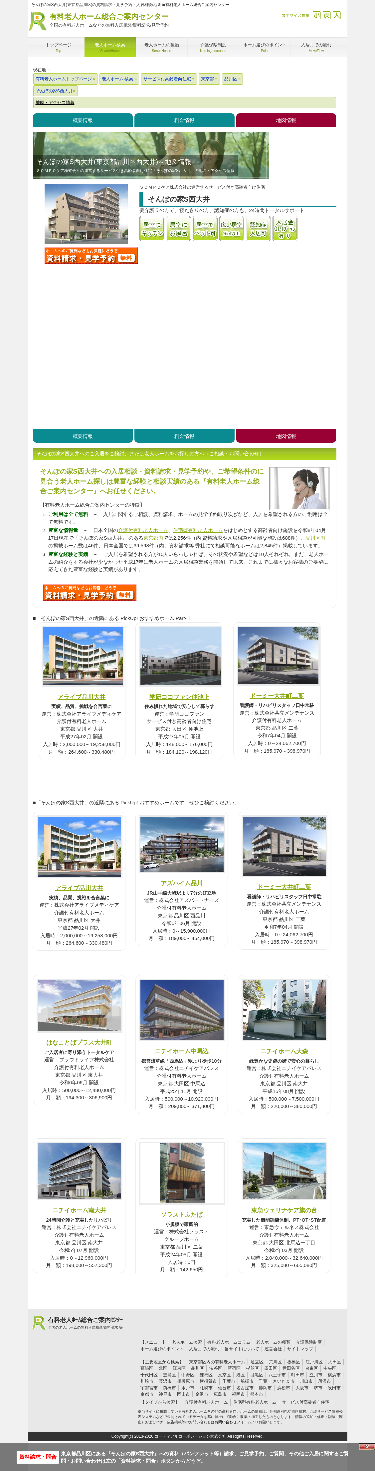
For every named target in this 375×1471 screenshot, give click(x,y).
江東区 (179, 1368)
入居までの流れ (204, 1348)
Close (367, 1446)
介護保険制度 (309, 1342)
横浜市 (334, 1374)
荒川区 (275, 1361)
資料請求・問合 (38, 1457)
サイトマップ (300, 1348)
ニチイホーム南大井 (79, 1210)
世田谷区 (291, 1368)
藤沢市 (165, 1381)
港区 (240, 1374)
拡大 (336, 15)
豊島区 (169, 1374)
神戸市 (165, 1394)
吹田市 (334, 1387)
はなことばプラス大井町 (79, 1042)
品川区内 (315, 538)
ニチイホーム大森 (284, 1051)
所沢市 (324, 1381)
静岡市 (265, 1387)
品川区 (197, 1368)
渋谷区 (215, 1368)
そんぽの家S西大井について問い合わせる (91, 255)
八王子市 (277, 1374)
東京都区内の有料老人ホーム (217, 1361)
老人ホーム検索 (187, 1342)
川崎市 (146, 1381)
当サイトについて (242, 1348)
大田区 (334, 1361)
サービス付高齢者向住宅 (305, 1402)
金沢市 (201, 1394)
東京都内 (153, 538)
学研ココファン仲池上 (179, 696)
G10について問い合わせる (89, 592)
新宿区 (234, 1368)
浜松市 (283, 1387)
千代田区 (149, 1374)
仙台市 (224, 1387)
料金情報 (184, 120)
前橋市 (169, 1387)
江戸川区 (314, 1361)
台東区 (311, 1368)
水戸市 (187, 1387)
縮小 (316, 15)
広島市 (220, 1394)
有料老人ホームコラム (229, 1342)
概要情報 (83, 120)
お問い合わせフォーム (233, 1422)
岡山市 (183, 1394)
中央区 (329, 1368)
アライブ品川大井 (81, 696)
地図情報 (286, 120)
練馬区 (206, 1374)
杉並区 (252, 1368)
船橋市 (247, 1381)
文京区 (224, 1374)
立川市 (315, 1374)
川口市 (306, 1381)
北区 (163, 1368)
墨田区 (270, 1368)
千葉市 (228, 1381)
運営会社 (273, 1348)
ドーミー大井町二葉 (277, 695)
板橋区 (293, 1361)
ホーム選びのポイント (162, 1348)
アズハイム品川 (182, 883)
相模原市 (185, 1381)
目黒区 (256, 1374)
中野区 (187, 1374)
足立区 (257, 1361)
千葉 (263, 1381)
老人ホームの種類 (273, 1342)
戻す (326, 15)
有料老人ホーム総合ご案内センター (109, 20)
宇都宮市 (149, 1387)
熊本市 (256, 1394)
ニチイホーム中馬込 (182, 1051)
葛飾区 (146, 1368)
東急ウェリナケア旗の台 (284, 1210)
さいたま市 (283, 1381)
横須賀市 (208, 1381)
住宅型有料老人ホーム (198, 530)
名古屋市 (245, 1387)
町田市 (297, 1374)
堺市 (318, 1387)
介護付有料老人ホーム (143, 530)
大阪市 (301, 1387)
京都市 (146, 1394)
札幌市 (206, 1387)
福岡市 (238, 1394)
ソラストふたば (182, 1214)
